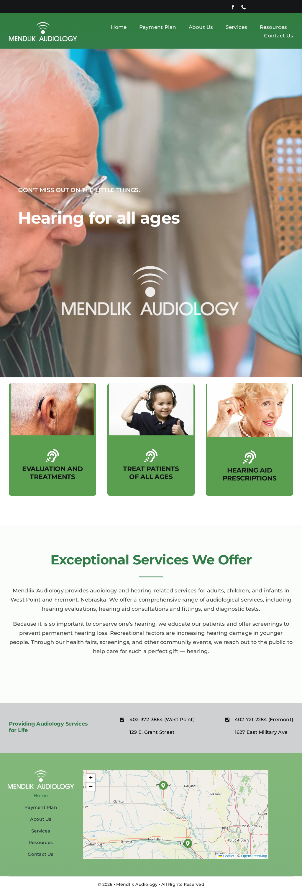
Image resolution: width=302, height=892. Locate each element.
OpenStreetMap (254, 856)
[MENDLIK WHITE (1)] (43, 24)
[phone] (243, 7)
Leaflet (226, 856)
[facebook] (233, 7)
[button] (163, 785)
